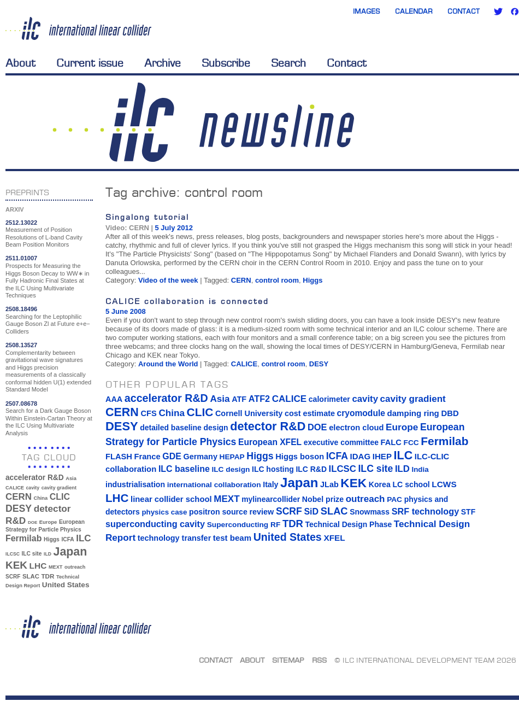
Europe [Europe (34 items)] (48, 522)
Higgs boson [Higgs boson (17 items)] (299, 456)
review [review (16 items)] (261, 511)
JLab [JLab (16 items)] (329, 484)
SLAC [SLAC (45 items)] (30, 576)
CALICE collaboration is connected (187, 301)
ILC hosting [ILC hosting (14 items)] (273, 469)
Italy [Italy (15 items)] (270, 484)
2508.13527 (21, 345)
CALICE (244, 364)
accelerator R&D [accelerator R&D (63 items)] (34, 478)
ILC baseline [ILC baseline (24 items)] (184, 469)
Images (366, 11)
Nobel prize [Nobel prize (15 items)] (323, 499)
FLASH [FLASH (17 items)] (118, 456)
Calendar (414, 11)
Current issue (89, 63)
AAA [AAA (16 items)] (113, 399)
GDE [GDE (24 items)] (171, 456)
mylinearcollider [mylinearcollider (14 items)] (270, 499)
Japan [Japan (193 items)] (70, 551)
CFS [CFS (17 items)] (148, 413)
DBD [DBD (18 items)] (449, 413)
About (20, 63)
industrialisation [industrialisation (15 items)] (135, 484)
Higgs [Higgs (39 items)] (52, 539)
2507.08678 (21, 403)
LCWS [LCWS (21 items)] (444, 484)
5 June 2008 (125, 311)
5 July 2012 (174, 228)
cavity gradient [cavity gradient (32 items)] (59, 487)
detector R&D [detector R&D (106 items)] (267, 426)
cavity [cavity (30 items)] (32, 487)
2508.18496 (21, 309)
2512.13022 (21, 222)
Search (288, 63)
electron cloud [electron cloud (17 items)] (356, 427)
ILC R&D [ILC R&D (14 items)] (311, 469)
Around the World (168, 364)
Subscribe (226, 63)
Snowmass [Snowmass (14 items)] (370, 511)
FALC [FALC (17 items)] (391, 442)
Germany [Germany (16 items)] (200, 456)
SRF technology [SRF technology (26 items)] (425, 511)
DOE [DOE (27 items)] (32, 522)
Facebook (514, 11)
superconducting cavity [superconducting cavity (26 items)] (155, 524)
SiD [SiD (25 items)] (311, 511)
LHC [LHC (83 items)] (38, 565)
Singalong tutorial (147, 216)
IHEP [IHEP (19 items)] (382, 456)
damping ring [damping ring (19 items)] (413, 413)
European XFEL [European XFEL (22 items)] (270, 442)
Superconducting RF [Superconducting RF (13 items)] (244, 525)
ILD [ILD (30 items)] (47, 554)
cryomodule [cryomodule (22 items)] (361, 413)
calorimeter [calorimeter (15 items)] (329, 399)
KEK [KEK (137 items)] (16, 565)
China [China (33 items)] (40, 498)
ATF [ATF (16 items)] (239, 399)
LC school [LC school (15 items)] (410, 484)
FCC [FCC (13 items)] (411, 443)
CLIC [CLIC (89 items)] (60, 496)
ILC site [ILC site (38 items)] (32, 554)
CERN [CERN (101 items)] (18, 497)
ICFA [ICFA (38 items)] (67, 539)
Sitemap (288, 660)
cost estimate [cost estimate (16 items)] (310, 413)
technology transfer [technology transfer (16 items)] (174, 538)
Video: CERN (127, 228)
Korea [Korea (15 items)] (380, 484)
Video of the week (168, 280)
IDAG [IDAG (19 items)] (360, 456)
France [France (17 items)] (147, 456)
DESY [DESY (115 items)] (18, 508)
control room (277, 280)
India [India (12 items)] (419, 469)
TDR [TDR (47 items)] (47, 576)
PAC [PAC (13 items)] (394, 499)
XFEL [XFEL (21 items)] (334, 537)
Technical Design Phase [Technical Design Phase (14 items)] (348, 524)
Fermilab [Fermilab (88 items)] (23, 538)
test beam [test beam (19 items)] (232, 537)
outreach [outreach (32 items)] (74, 567)
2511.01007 (21, 258)
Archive (162, 63)
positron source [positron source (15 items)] (218, 511)
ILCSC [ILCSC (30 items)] (12, 554)
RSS (319, 660)
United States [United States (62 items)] (66, 585)
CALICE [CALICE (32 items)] (14, 487)
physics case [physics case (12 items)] (164, 512)
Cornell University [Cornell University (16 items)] (248, 413)
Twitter (498, 11)
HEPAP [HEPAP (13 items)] (232, 457)
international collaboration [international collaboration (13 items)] (214, 485)
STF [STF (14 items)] (468, 511)
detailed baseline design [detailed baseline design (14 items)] (184, 427)
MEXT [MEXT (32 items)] (55, 567)
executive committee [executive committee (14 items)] (341, 442)
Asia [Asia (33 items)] (71, 478)
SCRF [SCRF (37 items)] (12, 577)
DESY (318, 364)
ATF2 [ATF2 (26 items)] (259, 399)
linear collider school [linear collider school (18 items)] (171, 499)
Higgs (312, 280)
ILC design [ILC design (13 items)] (230, 469)
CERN (241, 280)
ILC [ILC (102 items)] (83, 538)
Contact (463, 11)
